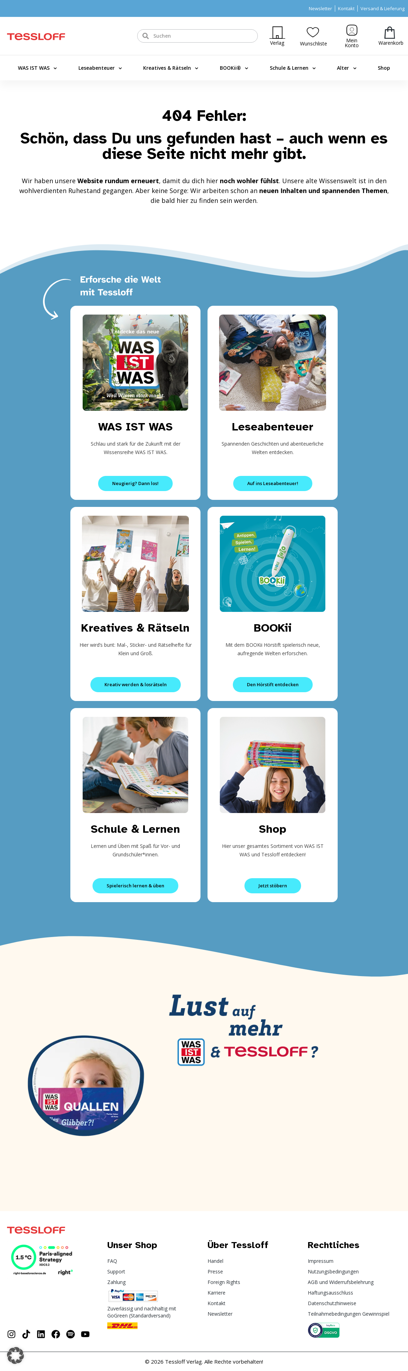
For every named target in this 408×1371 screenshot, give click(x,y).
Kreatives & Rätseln (170, 68)
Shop (384, 67)
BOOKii (273, 628)
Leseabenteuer (100, 68)
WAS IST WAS (37, 68)
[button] (15, 1355)
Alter (346, 68)
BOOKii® (234, 68)
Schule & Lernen (293, 68)
